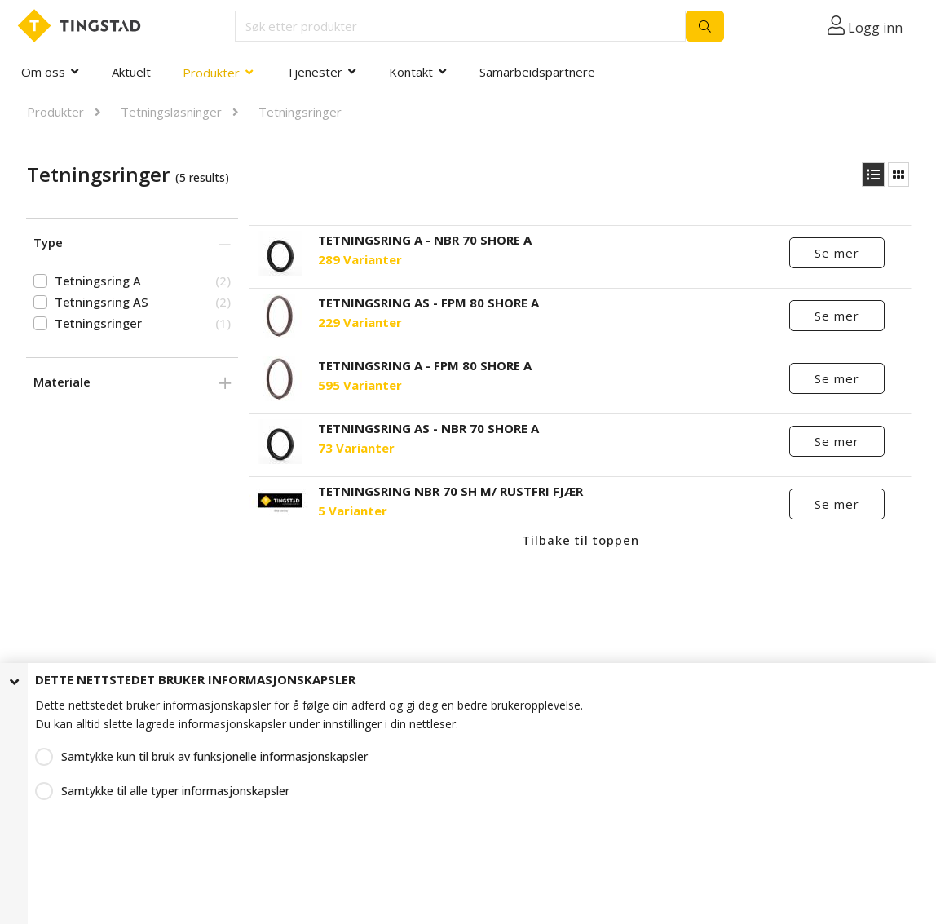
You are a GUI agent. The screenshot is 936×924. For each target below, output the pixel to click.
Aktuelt (131, 72)
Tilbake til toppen (580, 540)
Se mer (837, 253)
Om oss (43, 72)
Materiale (62, 382)
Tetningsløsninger (171, 112)
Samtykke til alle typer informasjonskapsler (175, 790)
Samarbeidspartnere (537, 72)
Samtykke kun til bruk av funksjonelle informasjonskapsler (214, 756)
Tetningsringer (300, 112)
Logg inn (875, 28)
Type (48, 242)
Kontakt (411, 72)
